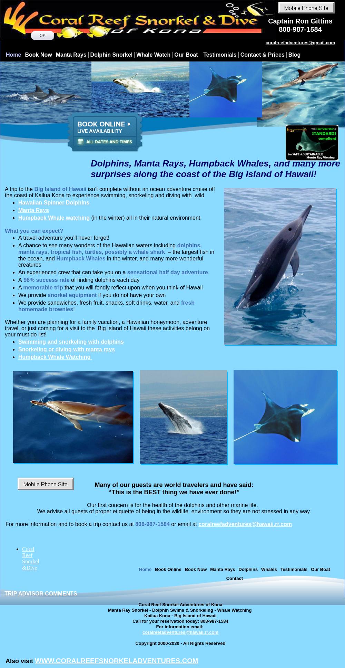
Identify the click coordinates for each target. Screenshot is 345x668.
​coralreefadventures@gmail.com (300, 42)
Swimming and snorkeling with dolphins (71, 342)
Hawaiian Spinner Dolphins (53, 203)
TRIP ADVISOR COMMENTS (40, 594)
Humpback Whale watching (54, 218)
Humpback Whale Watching (55, 357)
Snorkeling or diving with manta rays (66, 349)
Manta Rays (33, 210)
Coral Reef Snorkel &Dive (30, 558)
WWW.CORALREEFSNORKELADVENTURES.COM (116, 661)
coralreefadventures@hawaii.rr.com (245, 524)
